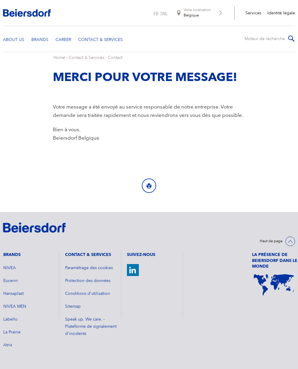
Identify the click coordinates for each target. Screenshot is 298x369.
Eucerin (10, 281)
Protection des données (87, 281)
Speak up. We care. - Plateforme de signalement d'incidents (90, 326)
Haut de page (271, 241)
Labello (10, 319)
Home (59, 58)
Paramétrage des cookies (89, 268)
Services (253, 13)
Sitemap (73, 306)
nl (165, 13)
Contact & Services (86, 58)
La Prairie (12, 332)
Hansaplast (13, 294)
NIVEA (9, 268)
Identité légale (281, 13)
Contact (115, 58)
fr (155, 13)
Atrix (7, 345)
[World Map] (273, 285)
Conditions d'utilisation (87, 294)
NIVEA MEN (14, 306)
